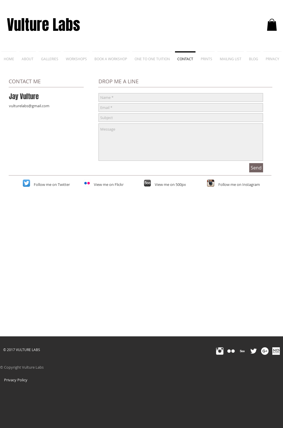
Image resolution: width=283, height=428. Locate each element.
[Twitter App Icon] (26, 183)
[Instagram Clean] (220, 351)
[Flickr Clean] (231, 351)
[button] (272, 25)
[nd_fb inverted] (276, 351)
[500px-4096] (242, 351)
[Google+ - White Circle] (265, 351)
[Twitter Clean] (253, 351)
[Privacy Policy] (15, 380)
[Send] (256, 167)
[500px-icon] (147, 183)
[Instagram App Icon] (210, 183)
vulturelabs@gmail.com (29, 105)
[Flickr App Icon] (87, 183)
